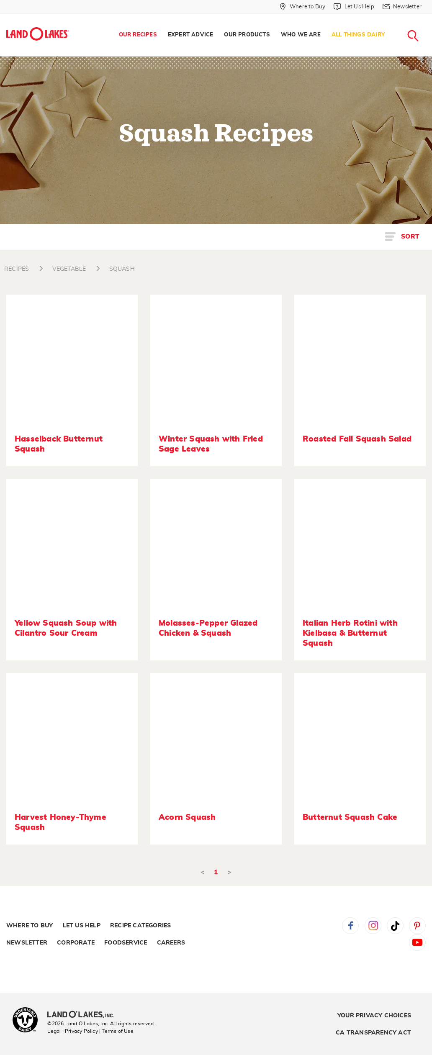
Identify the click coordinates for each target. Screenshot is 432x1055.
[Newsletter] (402, 6)
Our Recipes (138, 35)
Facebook (350, 925)
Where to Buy (29, 926)
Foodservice (125, 943)
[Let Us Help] (353, 6)
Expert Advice (190, 35)
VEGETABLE (69, 269)
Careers (171, 943)
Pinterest (417, 925)
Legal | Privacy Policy (72, 1031)
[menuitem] (137, 35)
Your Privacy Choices (374, 1016)
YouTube (417, 942)
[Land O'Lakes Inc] (84, 1015)
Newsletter (26, 943)
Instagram (373, 925)
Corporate (76, 943)
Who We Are (301, 35)
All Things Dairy (358, 35)
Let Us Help (81, 926)
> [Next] (229, 872)
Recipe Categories (140, 926)
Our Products (247, 35)
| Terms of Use (116, 1031)
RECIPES (16, 269)
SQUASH (122, 269)
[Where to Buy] (302, 6)
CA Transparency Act (373, 1033)
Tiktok (395, 925)
